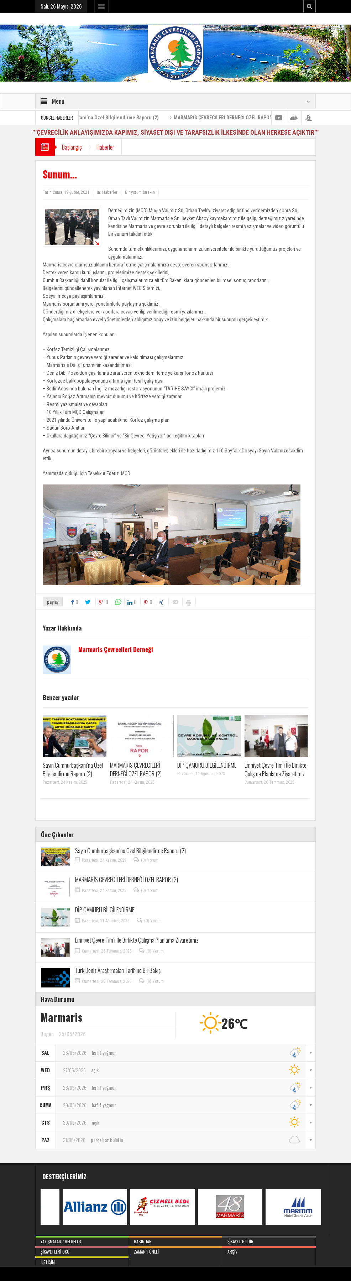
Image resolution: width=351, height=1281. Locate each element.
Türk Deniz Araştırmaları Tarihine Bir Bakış (118, 970)
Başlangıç (72, 146)
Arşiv (269, 1250)
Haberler (105, 146)
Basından (175, 1240)
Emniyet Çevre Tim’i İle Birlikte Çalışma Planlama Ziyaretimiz (276, 769)
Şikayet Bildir (269, 1240)
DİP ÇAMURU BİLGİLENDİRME (206, 765)
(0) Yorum (149, 860)
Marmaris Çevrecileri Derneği (115, 649)
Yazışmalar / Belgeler (82, 1240)
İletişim (82, 1260)
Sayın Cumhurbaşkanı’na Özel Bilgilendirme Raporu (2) (121, 117)
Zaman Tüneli (175, 1250)
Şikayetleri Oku (82, 1250)
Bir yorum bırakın (140, 192)
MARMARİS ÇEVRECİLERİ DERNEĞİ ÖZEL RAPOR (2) (249, 117)
